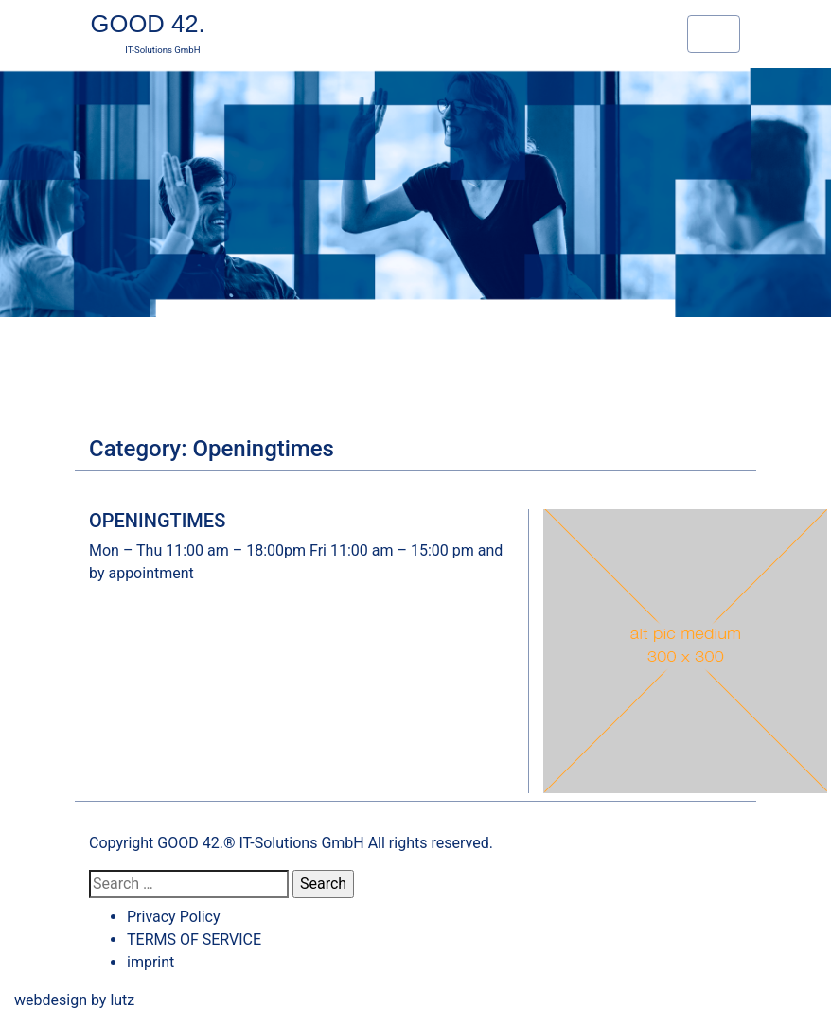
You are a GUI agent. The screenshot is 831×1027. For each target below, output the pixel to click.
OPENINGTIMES (157, 520)
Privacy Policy (174, 917)
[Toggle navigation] (713, 34)
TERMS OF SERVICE (194, 939)
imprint (150, 962)
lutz (122, 1000)
